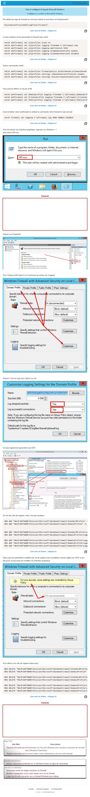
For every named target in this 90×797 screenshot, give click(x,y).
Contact (31, 789)
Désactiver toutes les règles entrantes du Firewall (26, 770)
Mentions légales (42, 789)
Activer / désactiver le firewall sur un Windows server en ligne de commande (37, 764)
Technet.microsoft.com (16, 748)
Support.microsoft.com (16, 754)
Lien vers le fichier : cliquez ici (43, 31)
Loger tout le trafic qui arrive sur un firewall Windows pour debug (32, 776)
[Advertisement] (45, 214)
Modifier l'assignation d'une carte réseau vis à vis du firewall (30, 773)
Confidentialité (56, 789)
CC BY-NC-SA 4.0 (48, 792)
